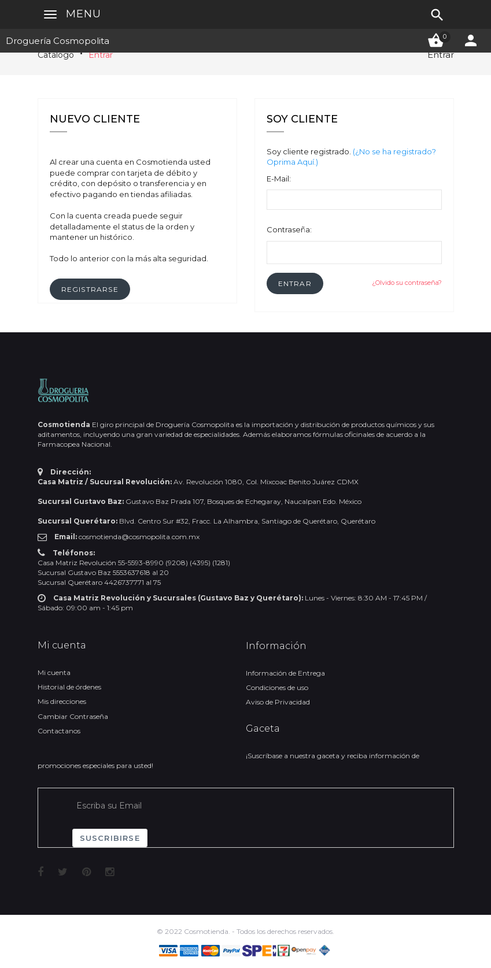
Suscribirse (110, 838)
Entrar (100, 55)
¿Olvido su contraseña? (407, 283)
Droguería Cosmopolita (57, 40)
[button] (295, 283)
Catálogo (56, 55)
